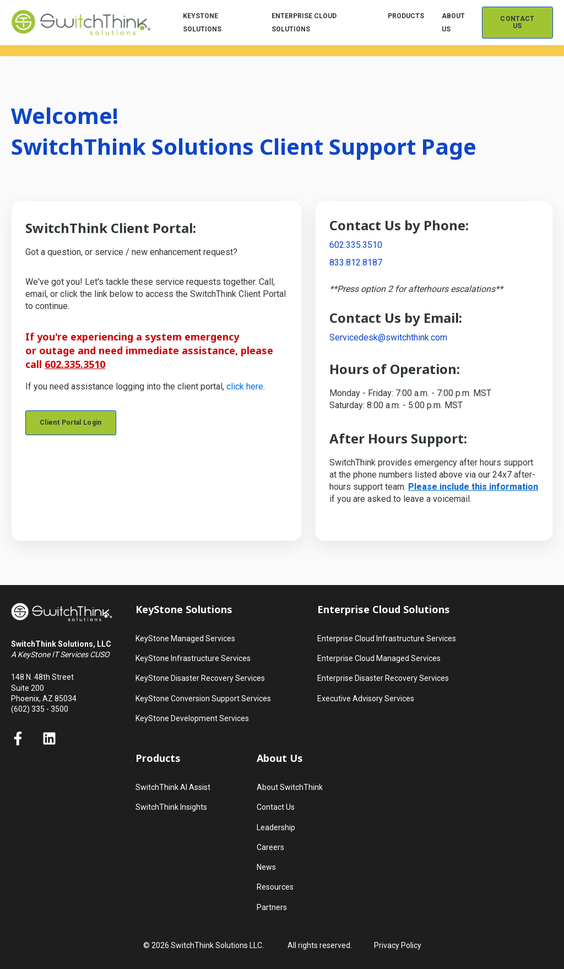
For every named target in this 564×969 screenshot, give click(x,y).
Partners (272, 907)
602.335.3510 (355, 245)
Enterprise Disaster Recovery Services (383, 678)
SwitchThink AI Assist (172, 787)
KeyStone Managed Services (185, 638)
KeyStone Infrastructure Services (193, 658)
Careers (270, 847)
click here (244, 386)
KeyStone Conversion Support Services (203, 698)
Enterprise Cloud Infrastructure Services (386, 638)
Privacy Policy (397, 945)
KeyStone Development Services (192, 718)
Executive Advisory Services (365, 698)
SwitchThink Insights (171, 807)
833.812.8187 (355, 262)
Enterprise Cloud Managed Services (379, 658)
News (266, 867)
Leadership (276, 827)
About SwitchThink (290, 787)
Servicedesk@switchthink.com (388, 337)
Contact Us (276, 807)
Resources (275, 887)
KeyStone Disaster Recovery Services (200, 678)
